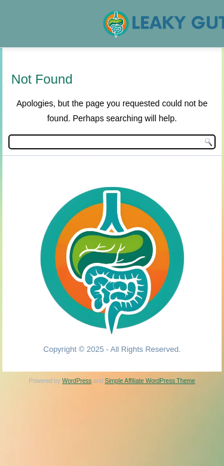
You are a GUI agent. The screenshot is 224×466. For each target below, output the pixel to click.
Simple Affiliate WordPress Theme (150, 381)
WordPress (76, 381)
